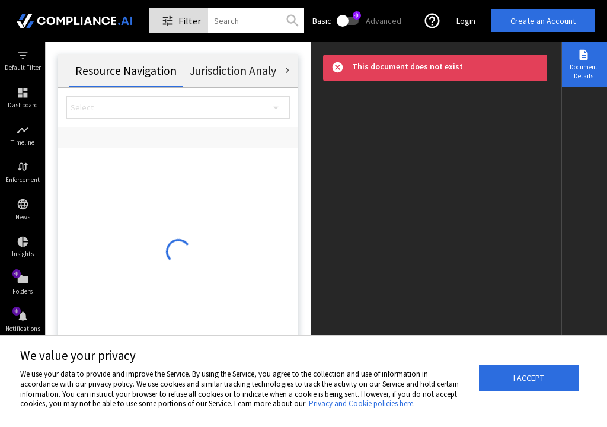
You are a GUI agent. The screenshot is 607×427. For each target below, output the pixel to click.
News (22, 217)
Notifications (22, 328)
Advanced (383, 20)
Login (465, 20)
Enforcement (22, 180)
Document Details (584, 71)
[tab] (126, 70)
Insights (23, 254)
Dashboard (23, 105)
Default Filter (23, 67)
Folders (22, 291)
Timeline (22, 142)
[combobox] (227, 20)
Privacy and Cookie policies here (361, 404)
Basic (321, 20)
